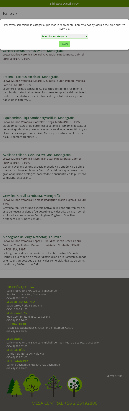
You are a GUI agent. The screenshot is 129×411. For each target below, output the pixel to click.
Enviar (64, 44)
